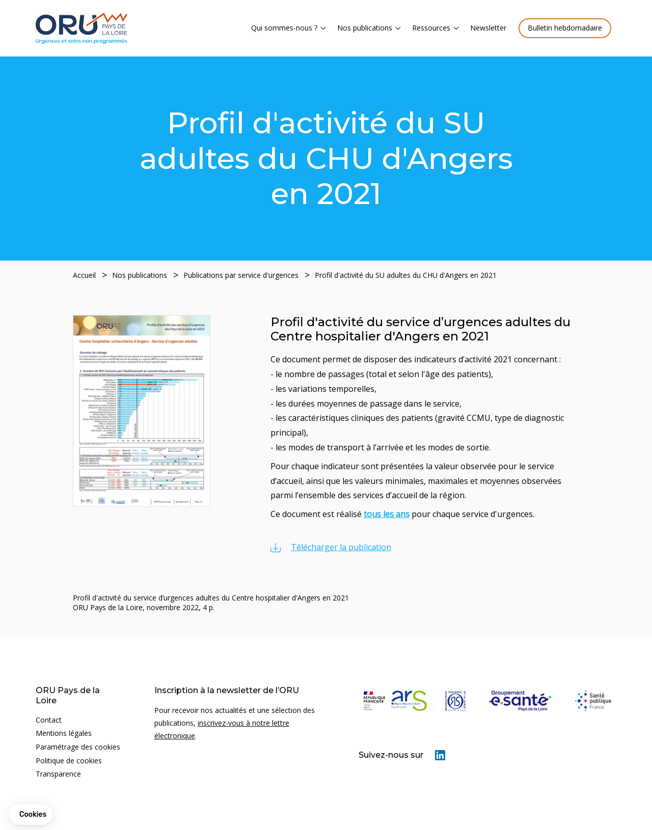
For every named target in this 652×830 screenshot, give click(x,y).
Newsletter (488, 28)
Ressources (431, 28)
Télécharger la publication (341, 547)
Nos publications (364, 28)
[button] (30, 814)
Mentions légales (64, 733)
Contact (49, 720)
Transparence (58, 774)
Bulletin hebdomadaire (565, 28)
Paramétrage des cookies (78, 747)
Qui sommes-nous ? (284, 28)
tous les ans (387, 514)
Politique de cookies (69, 760)
